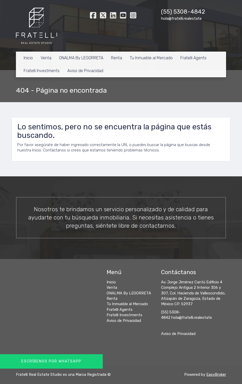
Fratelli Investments (42, 70)
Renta (116, 57)
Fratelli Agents (193, 57)
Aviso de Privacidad (85, 70)
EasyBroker (216, 374)
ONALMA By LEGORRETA (81, 57)
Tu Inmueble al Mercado (151, 57)
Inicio (28, 57)
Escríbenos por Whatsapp (51, 361)
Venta (46, 57)
